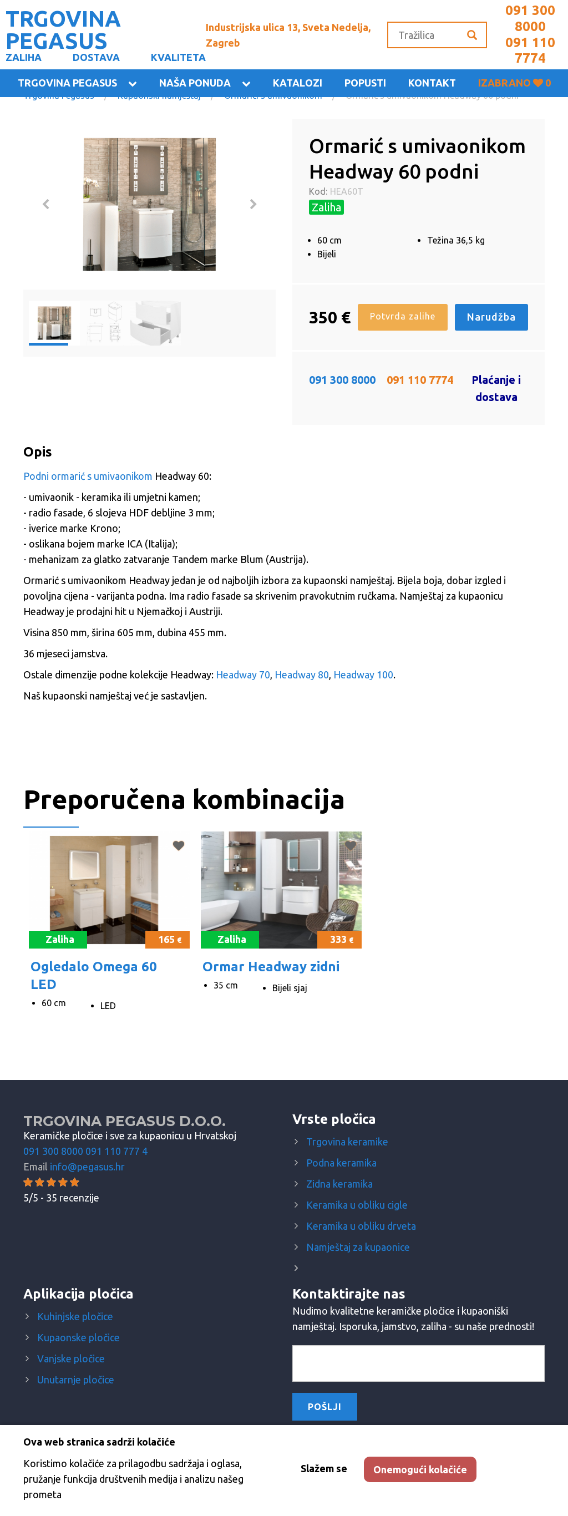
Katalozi (297, 82)
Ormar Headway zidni (270, 966)
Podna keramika (341, 1162)
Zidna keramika (339, 1183)
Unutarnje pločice (75, 1379)
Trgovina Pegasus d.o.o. (124, 1121)
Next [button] (253, 204)
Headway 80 (302, 674)
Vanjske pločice (71, 1358)
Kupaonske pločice (78, 1337)
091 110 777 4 (116, 1151)
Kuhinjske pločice (75, 1316)
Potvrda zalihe (402, 316)
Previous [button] (45, 204)
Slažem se (324, 1468)
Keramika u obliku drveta (361, 1225)
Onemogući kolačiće (420, 1469)
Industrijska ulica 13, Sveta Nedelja (288, 35)
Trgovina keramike (347, 1141)
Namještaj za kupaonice (358, 1247)
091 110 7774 (530, 50)
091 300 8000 (530, 18)
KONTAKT (432, 82)
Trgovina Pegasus (67, 82)
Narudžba (491, 316)
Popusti (365, 82)
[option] (149, 204)
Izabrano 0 (514, 82)
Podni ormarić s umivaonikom (88, 475)
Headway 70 (243, 674)
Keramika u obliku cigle (357, 1204)
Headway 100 (363, 674)
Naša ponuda (195, 82)
